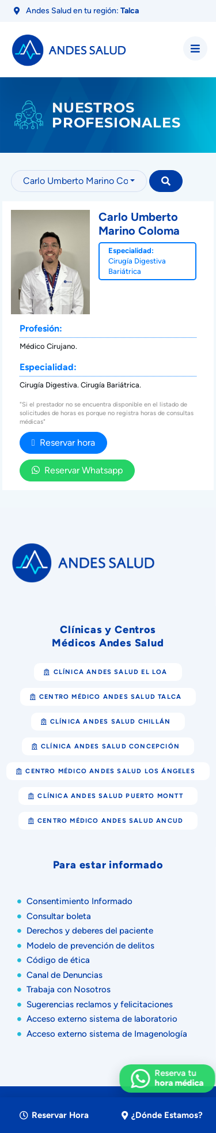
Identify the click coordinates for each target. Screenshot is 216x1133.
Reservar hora (63, 442)
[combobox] (79, 181)
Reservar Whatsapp (77, 470)
